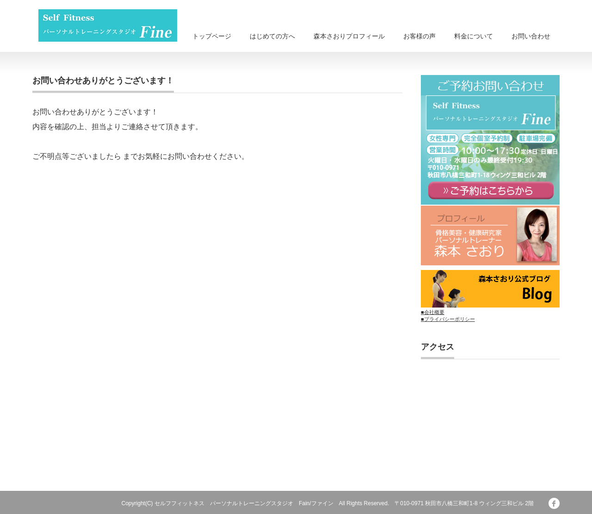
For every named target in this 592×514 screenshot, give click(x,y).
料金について (473, 36)
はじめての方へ (272, 36)
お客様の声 (419, 36)
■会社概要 (432, 312)
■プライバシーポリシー (448, 319)
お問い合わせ (531, 36)
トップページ (211, 36)
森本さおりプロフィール (349, 36)
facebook (554, 503)
